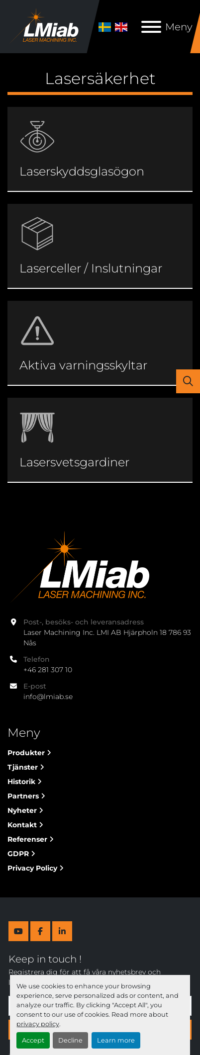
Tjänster (22, 767)
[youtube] (18, 931)
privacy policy (37, 1024)
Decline (70, 1040)
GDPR (18, 853)
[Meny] (151, 27)
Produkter (26, 752)
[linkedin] (62, 931)
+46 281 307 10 (47, 669)
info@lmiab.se (48, 696)
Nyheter (22, 810)
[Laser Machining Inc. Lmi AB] (78, 566)
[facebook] (40, 931)
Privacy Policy (32, 868)
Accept (33, 1040)
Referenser (27, 839)
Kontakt (22, 824)
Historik (21, 781)
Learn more (116, 1040)
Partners (23, 795)
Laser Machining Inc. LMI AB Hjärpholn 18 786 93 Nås (108, 637)
